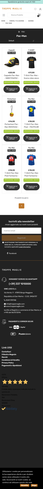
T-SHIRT (31, 50)
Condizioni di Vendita (11, 360)
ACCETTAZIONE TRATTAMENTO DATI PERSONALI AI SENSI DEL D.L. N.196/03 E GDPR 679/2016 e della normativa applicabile (21, 245)
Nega (34, 485)
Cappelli (12, 50)
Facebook (12, 253)
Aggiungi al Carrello (11, 89)
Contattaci (6, 352)
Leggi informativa (25, 247)
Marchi (5, 357)
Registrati (21, 238)
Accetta (24, 485)
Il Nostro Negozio (9, 354)
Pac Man (31, 99)
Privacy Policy (8, 363)
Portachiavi (11, 99)
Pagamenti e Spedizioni (12, 365)
